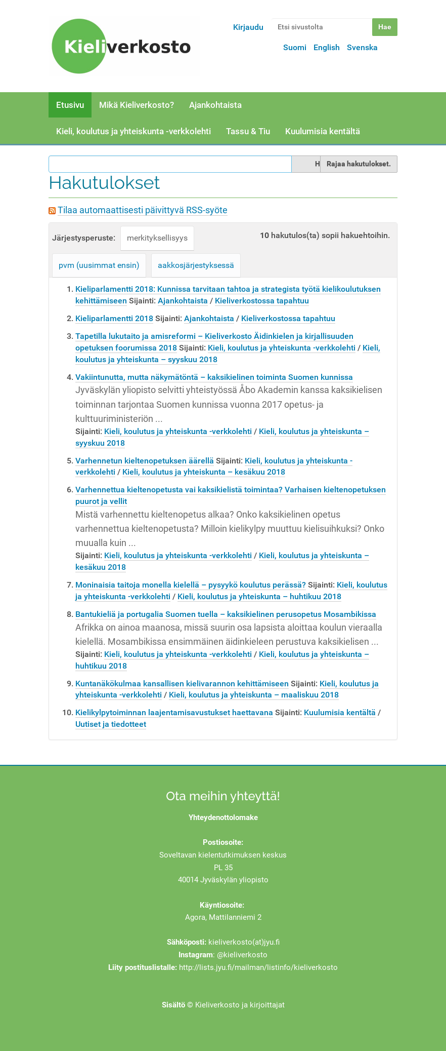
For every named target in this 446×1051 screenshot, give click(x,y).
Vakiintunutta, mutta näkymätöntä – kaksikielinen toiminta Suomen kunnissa (214, 377)
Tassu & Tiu (248, 131)
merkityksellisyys (157, 238)
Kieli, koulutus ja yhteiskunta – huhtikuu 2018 (259, 596)
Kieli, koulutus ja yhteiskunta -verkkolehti (133, 131)
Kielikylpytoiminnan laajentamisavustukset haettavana (174, 712)
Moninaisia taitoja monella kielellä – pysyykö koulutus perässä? (190, 585)
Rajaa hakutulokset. (359, 164)
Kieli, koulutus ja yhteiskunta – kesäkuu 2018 (203, 472)
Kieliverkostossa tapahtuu (262, 300)
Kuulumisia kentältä (322, 131)
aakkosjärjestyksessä (196, 265)
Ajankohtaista (215, 105)
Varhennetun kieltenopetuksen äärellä (144, 460)
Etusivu (70, 105)
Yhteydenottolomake (223, 817)
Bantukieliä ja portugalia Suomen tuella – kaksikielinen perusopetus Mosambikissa (225, 614)
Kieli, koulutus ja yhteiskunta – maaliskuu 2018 (254, 694)
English (327, 47)
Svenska (362, 47)
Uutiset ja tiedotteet (110, 724)
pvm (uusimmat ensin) (99, 265)
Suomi (294, 47)
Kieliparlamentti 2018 (114, 318)
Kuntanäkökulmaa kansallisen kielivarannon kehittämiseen (182, 683)
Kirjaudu (248, 27)
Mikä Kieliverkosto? (136, 105)
